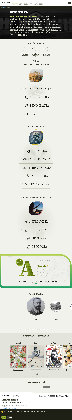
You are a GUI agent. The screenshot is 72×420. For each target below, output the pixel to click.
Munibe (34, 1)
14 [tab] (40, 376)
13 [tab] (40, 329)
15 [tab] (43, 329)
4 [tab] (28, 329)
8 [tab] (33, 329)
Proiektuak (21, 4)
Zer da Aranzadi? (14, 4)
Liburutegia (19, 1)
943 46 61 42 (4, 406)
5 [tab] (29, 329)
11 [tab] (37, 329)
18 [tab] (47, 329)
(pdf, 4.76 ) (36, 339)
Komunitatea (35, 4)
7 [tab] (32, 329)
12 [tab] (39, 329)
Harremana (43, 1)
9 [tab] (33, 376)
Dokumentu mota (30, 385)
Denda (38, 1)
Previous (34, 327)
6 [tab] (29, 376)
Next (37, 327)
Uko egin (10, 417)
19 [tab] (47, 376)
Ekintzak (30, 4)
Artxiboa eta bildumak (27, 1)
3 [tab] (26, 329)
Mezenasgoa (41, 4)
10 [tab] (36, 329)
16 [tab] (44, 329)
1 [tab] (22, 376)
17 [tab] (44, 376)
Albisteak (13, 1)
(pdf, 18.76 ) (53, 369)
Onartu (4, 417)
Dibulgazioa (26, 4)
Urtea (23, 385)
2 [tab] (25, 329)
